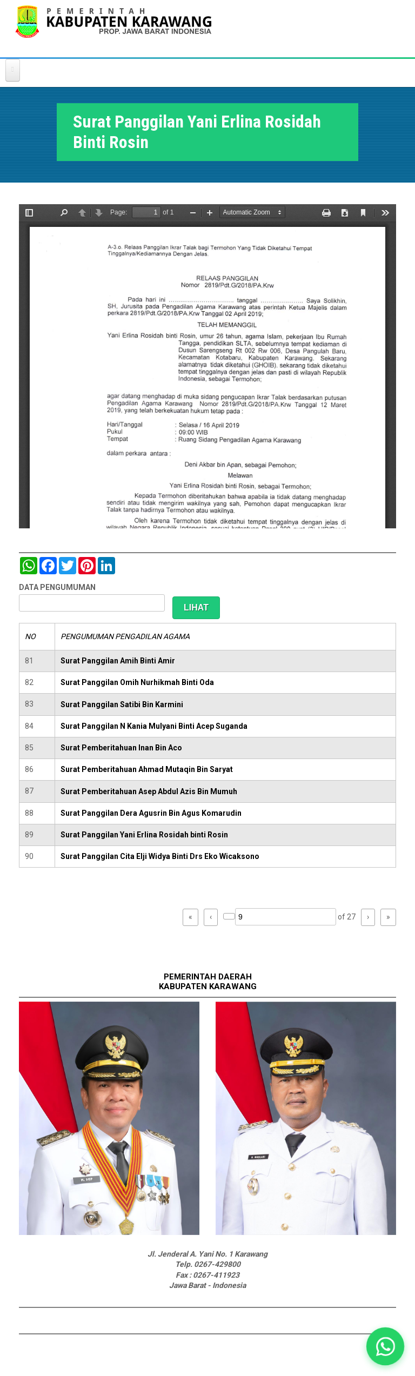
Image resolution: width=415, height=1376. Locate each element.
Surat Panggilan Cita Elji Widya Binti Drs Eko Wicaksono (160, 856)
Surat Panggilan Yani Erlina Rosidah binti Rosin (144, 834)
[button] (385, 1346)
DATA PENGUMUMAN (57, 587)
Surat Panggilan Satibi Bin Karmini (122, 704)
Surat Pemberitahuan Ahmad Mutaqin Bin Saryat (147, 769)
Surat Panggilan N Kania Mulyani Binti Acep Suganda (154, 726)
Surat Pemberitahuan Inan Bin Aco (121, 747)
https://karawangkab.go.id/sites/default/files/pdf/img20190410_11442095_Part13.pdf (207, 366)
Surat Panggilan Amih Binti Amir (118, 660)
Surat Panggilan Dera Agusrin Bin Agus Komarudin (151, 813)
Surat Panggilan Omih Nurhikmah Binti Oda (137, 682)
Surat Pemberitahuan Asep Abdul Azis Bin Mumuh (149, 791)
